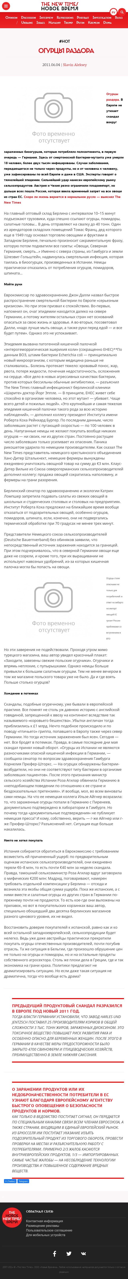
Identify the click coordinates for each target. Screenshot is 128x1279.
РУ (113, 12)
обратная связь (39, 1212)
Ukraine (27, 22)
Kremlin (94, 22)
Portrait (83, 17)
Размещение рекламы (42, 1225)
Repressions (65, 17)
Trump (68, 22)
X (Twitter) (10, 1181)
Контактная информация (44, 1221)
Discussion (28, 17)
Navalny (55, 22)
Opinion (11, 17)
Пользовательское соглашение (49, 1230)
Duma (107, 22)
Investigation (102, 17)
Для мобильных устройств (45, 1235)
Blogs (119, 17)
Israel (41, 22)
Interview (46, 17)
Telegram (23, 1181)
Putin (80, 22)
